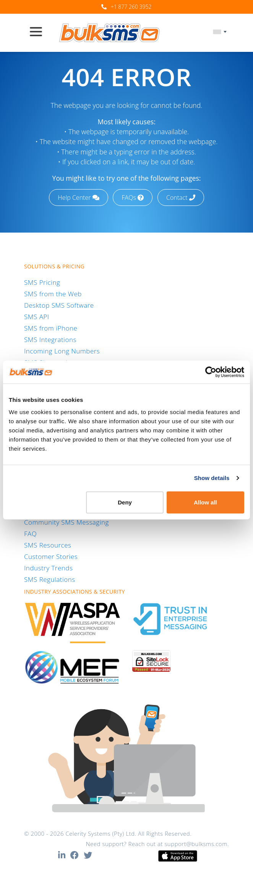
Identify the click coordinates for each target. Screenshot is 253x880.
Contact (180, 197)
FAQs (133, 197)
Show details (212, 478)
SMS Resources (47, 545)
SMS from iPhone (50, 328)
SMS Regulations (49, 579)
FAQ (30, 533)
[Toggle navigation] (39, 32)
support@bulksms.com (195, 844)
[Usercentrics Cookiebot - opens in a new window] (210, 372)
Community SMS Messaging (66, 522)
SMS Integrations (50, 339)
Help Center (78, 197)
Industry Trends (48, 568)
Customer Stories (51, 556)
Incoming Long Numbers (62, 351)
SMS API (36, 316)
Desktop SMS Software (59, 305)
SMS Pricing (42, 282)
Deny (125, 502)
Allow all (205, 502)
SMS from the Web (53, 293)
